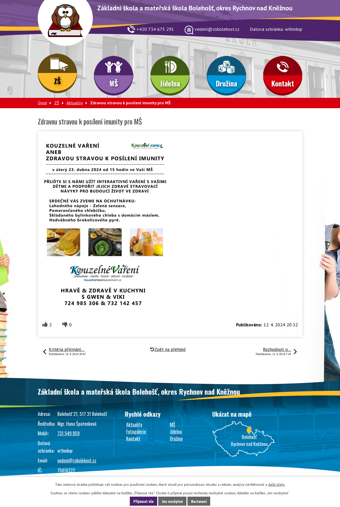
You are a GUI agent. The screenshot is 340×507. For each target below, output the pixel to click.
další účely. (276, 484)
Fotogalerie (136, 431)
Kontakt (282, 83)
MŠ (113, 83)
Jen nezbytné (172, 501)
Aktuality (74, 102)
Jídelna (170, 83)
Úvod (42, 102)
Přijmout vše (143, 501)
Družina (226, 83)
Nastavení (199, 501)
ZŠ (57, 81)
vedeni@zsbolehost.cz (76, 460)
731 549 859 (68, 433)
